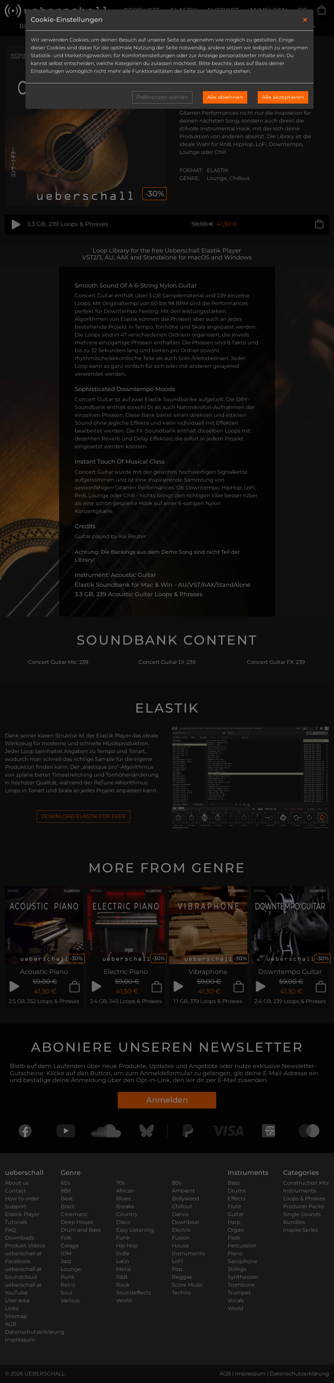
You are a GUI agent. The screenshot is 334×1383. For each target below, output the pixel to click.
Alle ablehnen (225, 97)
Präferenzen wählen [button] (162, 97)
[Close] (305, 19)
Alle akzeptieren (283, 97)
